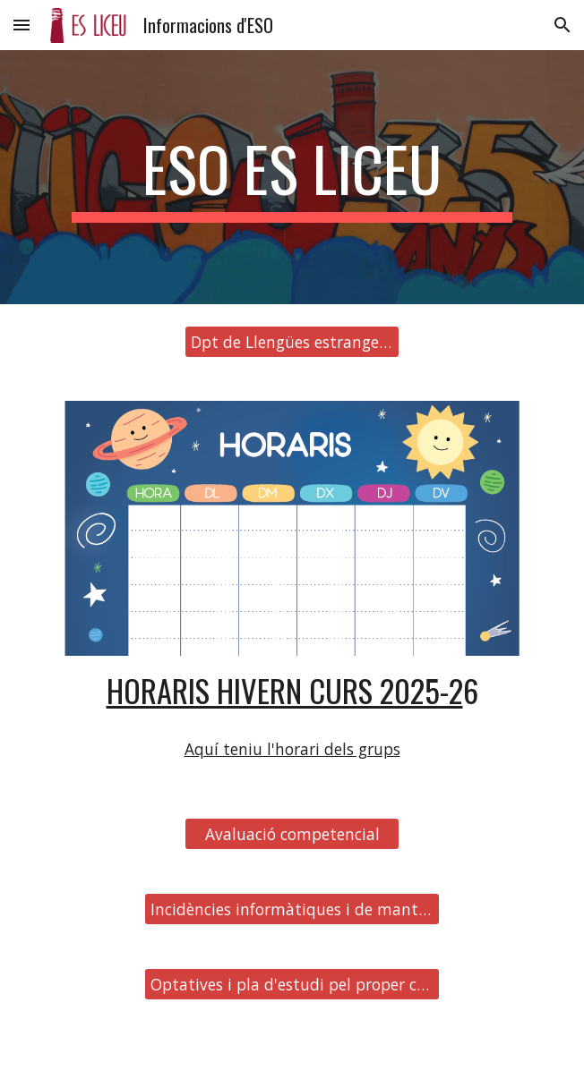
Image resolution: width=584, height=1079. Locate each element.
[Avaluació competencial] (292, 834)
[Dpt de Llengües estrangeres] (292, 342)
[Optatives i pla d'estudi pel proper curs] (291, 984)
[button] (21, 24)
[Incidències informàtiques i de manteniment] (291, 909)
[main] (291, 177)
